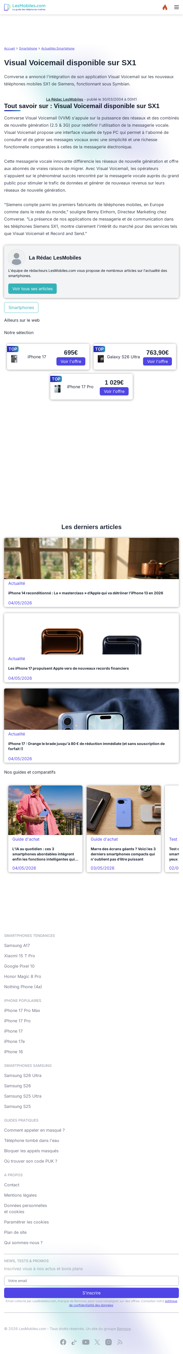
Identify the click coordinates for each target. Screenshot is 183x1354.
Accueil (9, 48)
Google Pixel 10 (19, 966)
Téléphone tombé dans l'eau (31, 1140)
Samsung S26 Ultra (22, 1075)
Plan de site (15, 1232)
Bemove (124, 1328)
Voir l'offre (71, 361)
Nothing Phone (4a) (23, 986)
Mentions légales (20, 1195)
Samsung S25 (17, 1106)
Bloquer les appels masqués (31, 1150)
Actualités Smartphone (57, 48)
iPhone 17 (13, 1031)
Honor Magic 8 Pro (22, 976)
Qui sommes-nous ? (23, 1242)
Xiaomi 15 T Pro (19, 955)
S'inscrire (91, 1292)
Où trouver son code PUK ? (30, 1161)
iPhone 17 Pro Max (22, 1010)
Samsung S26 (17, 1085)
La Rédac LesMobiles (64, 99)
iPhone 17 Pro (17, 1020)
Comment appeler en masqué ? (34, 1130)
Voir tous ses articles (32, 288)
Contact (11, 1184)
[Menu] (176, 7)
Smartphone (28, 48)
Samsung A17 (17, 945)
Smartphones (21, 307)
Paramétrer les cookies (26, 1222)
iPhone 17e (14, 1041)
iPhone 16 (13, 1051)
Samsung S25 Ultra (22, 1096)
